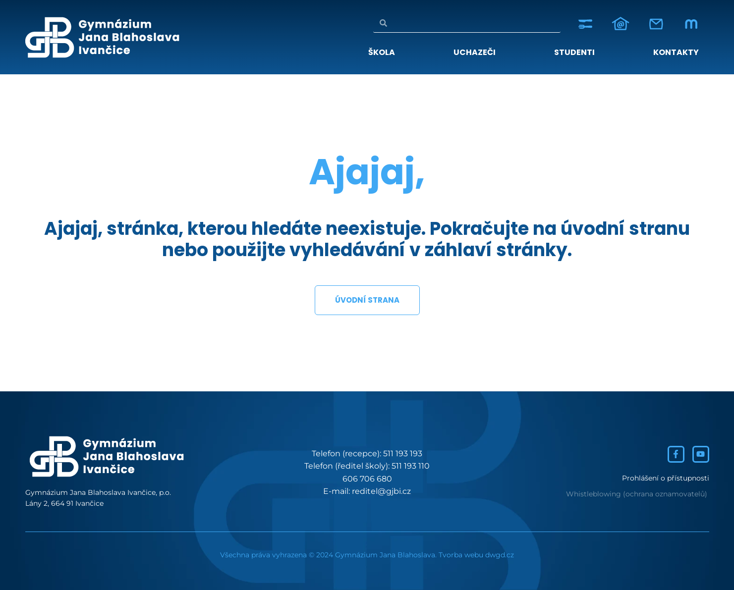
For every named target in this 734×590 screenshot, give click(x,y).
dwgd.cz (499, 554)
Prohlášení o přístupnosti (665, 478)
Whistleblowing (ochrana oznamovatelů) (636, 493)
